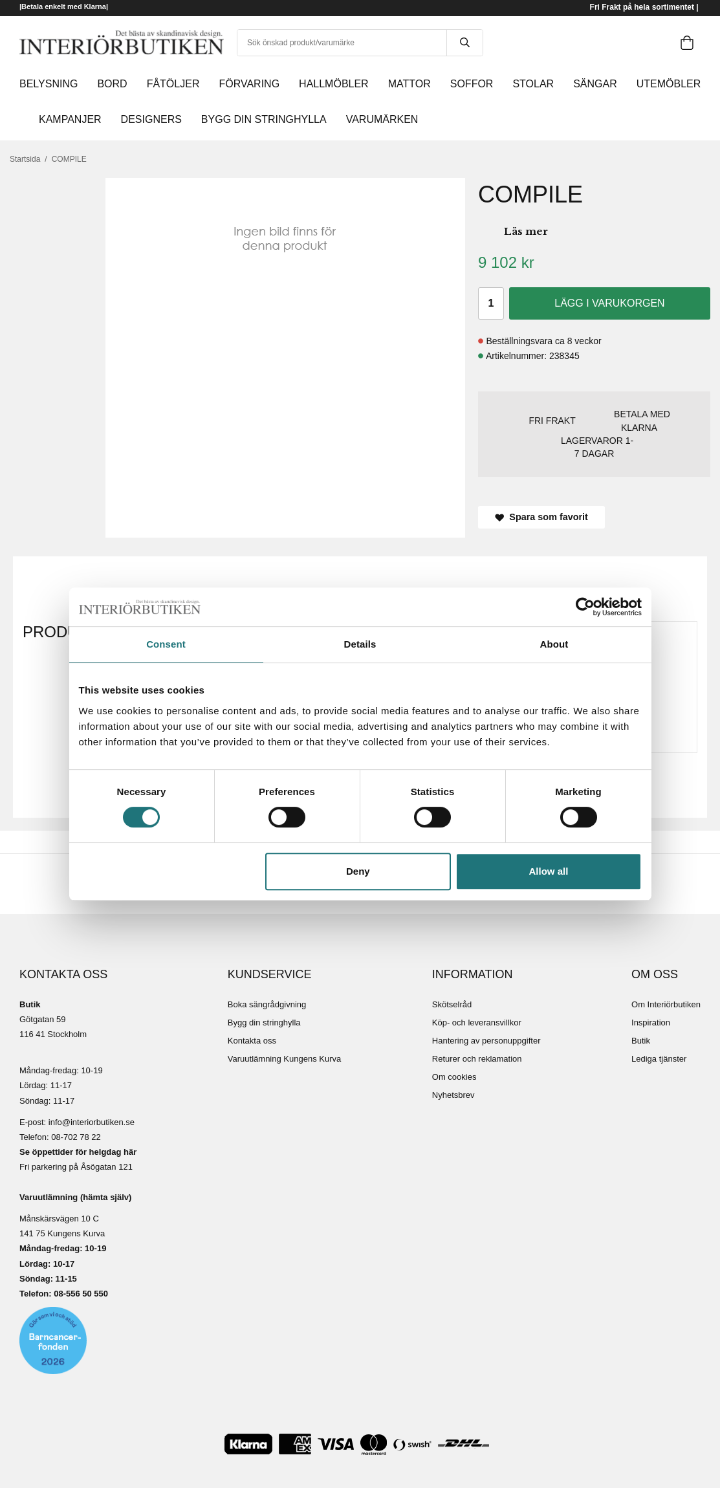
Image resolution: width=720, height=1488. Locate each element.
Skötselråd (452, 1004)
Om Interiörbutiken (666, 1004)
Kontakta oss (252, 1040)
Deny (358, 871)
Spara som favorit (541, 517)
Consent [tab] (166, 644)
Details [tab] (360, 644)
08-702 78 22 (76, 1137)
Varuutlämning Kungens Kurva (284, 1059)
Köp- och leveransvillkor (476, 1022)
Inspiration (650, 1022)
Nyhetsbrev (453, 1095)
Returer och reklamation (477, 1059)
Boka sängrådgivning (267, 1004)
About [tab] (554, 644)
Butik (640, 1040)
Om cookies (454, 1077)
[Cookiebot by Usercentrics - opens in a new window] (585, 607)
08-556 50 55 (79, 1293)
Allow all (549, 871)
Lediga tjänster (658, 1059)
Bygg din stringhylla (264, 1022)
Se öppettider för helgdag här (77, 1152)
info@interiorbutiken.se (92, 1122)
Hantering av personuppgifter (486, 1040)
